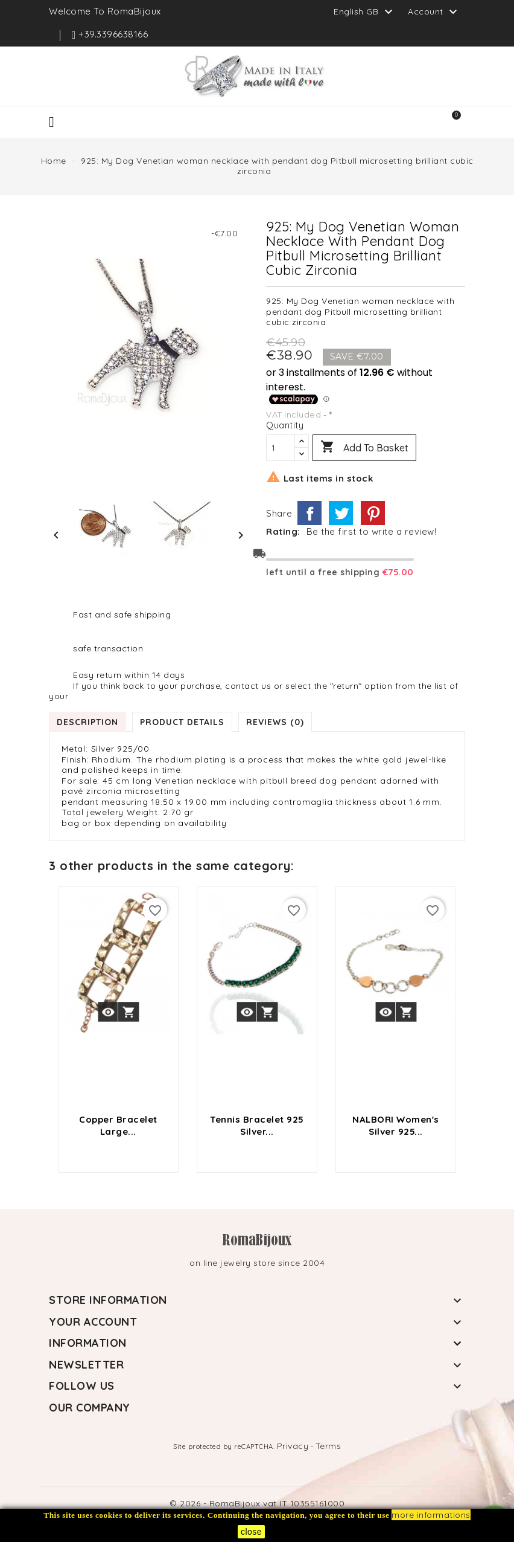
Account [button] (434, 12)
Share (309, 513)
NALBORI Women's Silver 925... (395, 1125)
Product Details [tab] (182, 722)
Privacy (293, 1445)
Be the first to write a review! (371, 531)
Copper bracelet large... (118, 1125)
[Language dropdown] (365, 11)
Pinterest (372, 513)
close (251, 1532)
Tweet (340, 513)
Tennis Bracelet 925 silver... (257, 1125)
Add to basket (364, 447)
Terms (328, 1445)
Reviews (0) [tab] (275, 722)
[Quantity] (280, 447)
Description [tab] (87, 722)
